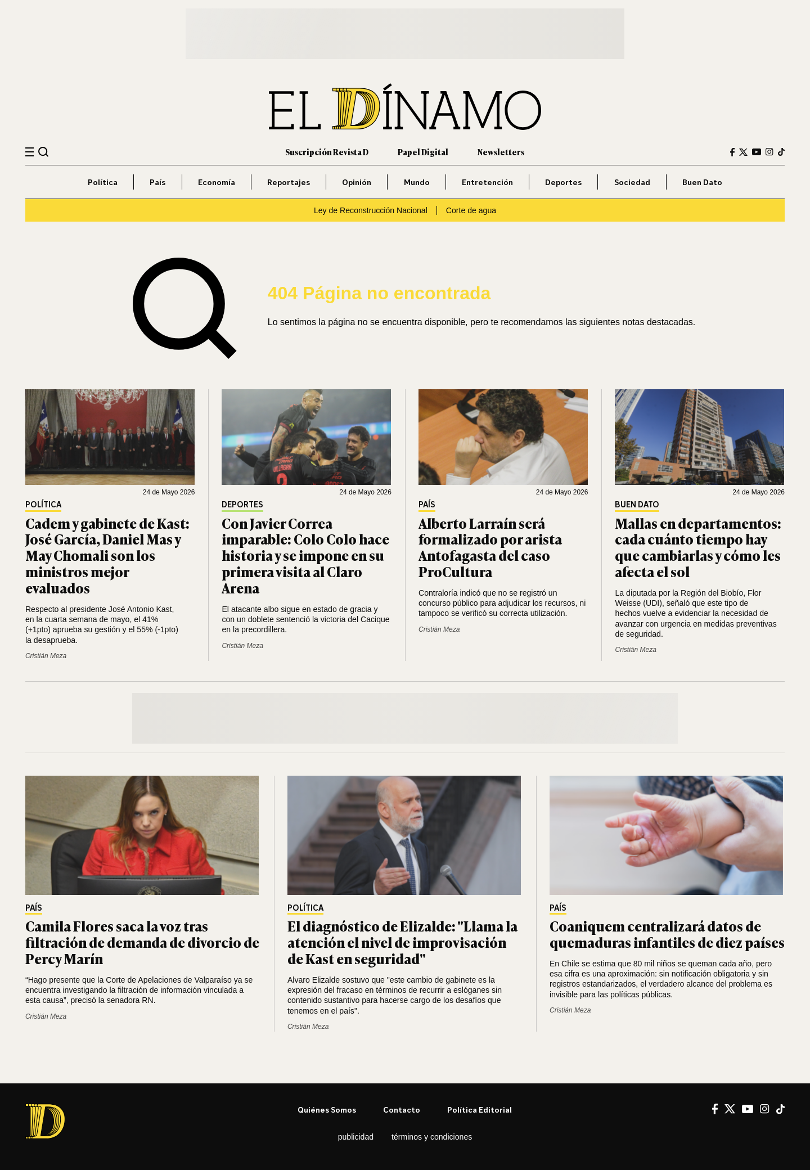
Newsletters (501, 152)
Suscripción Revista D (326, 152)
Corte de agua (471, 210)
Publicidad (356, 1136)
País (157, 182)
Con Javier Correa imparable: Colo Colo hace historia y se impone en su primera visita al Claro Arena (305, 555)
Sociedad (632, 182)
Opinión (356, 182)
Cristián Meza (45, 656)
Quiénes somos (327, 1109)
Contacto (401, 1109)
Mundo (417, 182)
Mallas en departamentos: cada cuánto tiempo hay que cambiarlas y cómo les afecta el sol (698, 547)
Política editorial (479, 1109)
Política (103, 182)
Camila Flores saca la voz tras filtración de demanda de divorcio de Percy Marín (142, 942)
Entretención (487, 182)
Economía (216, 182)
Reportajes (288, 182)
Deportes (563, 182)
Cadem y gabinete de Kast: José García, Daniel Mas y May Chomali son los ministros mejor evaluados (107, 555)
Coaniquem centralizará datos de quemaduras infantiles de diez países (667, 934)
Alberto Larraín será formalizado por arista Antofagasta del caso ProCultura (490, 547)
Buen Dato (702, 182)
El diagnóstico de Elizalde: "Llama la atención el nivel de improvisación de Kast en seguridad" (402, 942)
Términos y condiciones (432, 1136)
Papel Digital (423, 152)
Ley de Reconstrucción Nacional (371, 210)
